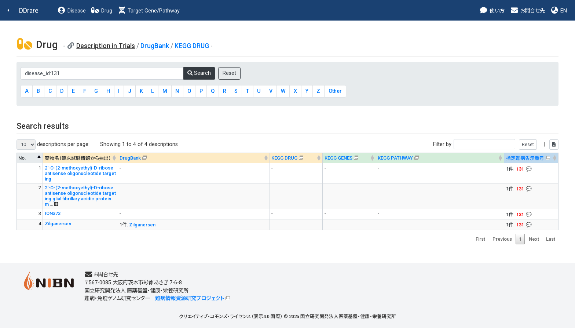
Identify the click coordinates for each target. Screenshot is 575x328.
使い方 (492, 11)
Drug (101, 11)
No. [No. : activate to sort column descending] (22, 158)
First (480, 239)
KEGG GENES (338, 158)
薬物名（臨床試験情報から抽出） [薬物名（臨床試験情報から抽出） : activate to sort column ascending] (78, 158)
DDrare (29, 10)
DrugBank (154, 46)
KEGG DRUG (192, 46)
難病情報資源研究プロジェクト (189, 298)
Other (335, 91)
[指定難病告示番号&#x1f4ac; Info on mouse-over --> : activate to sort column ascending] (531, 158)
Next (534, 239)
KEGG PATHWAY (395, 158)
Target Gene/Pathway (148, 11)
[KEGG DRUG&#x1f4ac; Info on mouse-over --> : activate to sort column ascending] (296, 158)
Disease (71, 11)
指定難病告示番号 (525, 158)
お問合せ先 (527, 11)
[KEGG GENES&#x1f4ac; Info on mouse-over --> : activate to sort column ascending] (349, 158)
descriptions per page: (53, 144)
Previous (502, 239)
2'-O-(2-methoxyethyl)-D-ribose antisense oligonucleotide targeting (80, 173)
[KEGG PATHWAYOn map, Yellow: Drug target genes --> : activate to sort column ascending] (440, 158)
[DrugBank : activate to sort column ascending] (194, 158)
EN (558, 11)
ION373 (53, 213)
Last (550, 239)
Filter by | (495, 144)
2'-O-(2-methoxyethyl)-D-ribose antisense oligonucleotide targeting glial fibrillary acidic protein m (80, 196)
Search (199, 73)
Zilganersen (58, 223)
